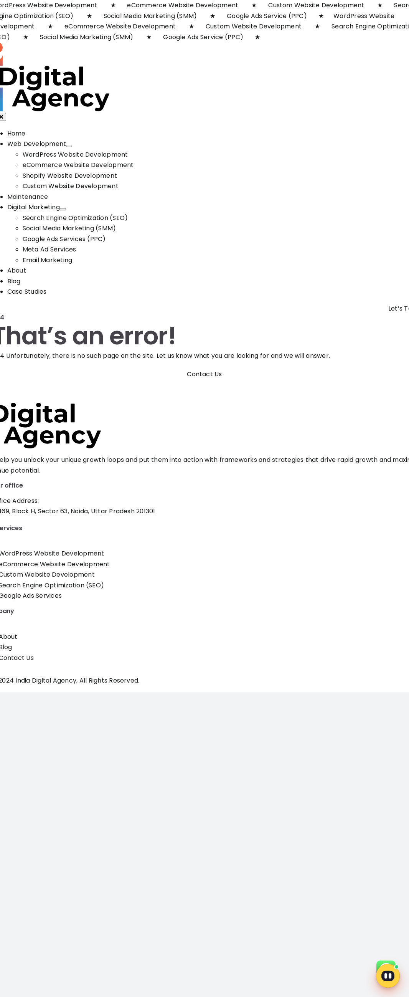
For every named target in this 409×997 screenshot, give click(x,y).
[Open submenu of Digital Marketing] (63, 209)
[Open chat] (388, 976)
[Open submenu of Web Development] (69, 146)
